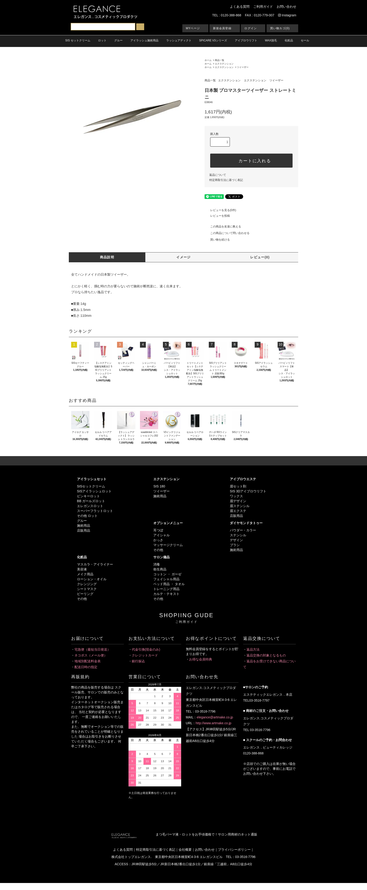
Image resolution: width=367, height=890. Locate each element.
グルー (82, 520)
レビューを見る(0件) (220, 210)
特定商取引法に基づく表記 (226, 180)
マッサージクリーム (168, 545)
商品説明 (107, 257)
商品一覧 (219, 60)
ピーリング (85, 594)
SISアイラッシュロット (94, 491)
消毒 (156, 564)
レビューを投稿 (217, 215)
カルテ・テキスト (166, 594)
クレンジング (87, 584)
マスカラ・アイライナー (95, 564)
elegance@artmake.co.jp (215, 717)
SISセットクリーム (91, 486)
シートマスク (87, 589)
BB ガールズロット (91, 501)
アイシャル (161, 535)
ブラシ (235, 545)
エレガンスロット (90, 506)
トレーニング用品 (166, 589)
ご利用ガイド (263, 6)
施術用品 (83, 525)
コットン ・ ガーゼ (167, 574)
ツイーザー (243, 67)
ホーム (208, 60)
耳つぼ (158, 530)
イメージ (183, 257)
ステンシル (238, 535)
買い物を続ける (217, 239)
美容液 (82, 569)
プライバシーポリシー (234, 849)
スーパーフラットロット (95, 511)
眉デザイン (238, 501)
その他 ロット (87, 516)
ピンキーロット (88, 496)
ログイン (250, 28)
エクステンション (224, 63)
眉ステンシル (240, 506)
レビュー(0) (260, 257)
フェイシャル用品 (166, 579)
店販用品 (83, 530)
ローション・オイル (91, 579)
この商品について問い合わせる (227, 233)
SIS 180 (159, 486)
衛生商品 (159, 569)
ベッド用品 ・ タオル (169, 584)
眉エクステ (238, 511)
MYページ (193, 28)
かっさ (158, 540)
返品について (217, 175)
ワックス (236, 496)
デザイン (236, 540)
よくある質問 (240, 6)
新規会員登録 (222, 28)
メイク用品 (85, 574)
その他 (158, 550)
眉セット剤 (238, 486)
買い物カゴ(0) (280, 28)
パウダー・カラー (243, 530)
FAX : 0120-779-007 (259, 15)
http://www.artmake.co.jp (213, 723)
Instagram (287, 15)
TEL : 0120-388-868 (226, 15)
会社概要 (185, 849)
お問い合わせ (286, 6)
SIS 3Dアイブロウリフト (248, 491)
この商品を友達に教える (223, 226)
